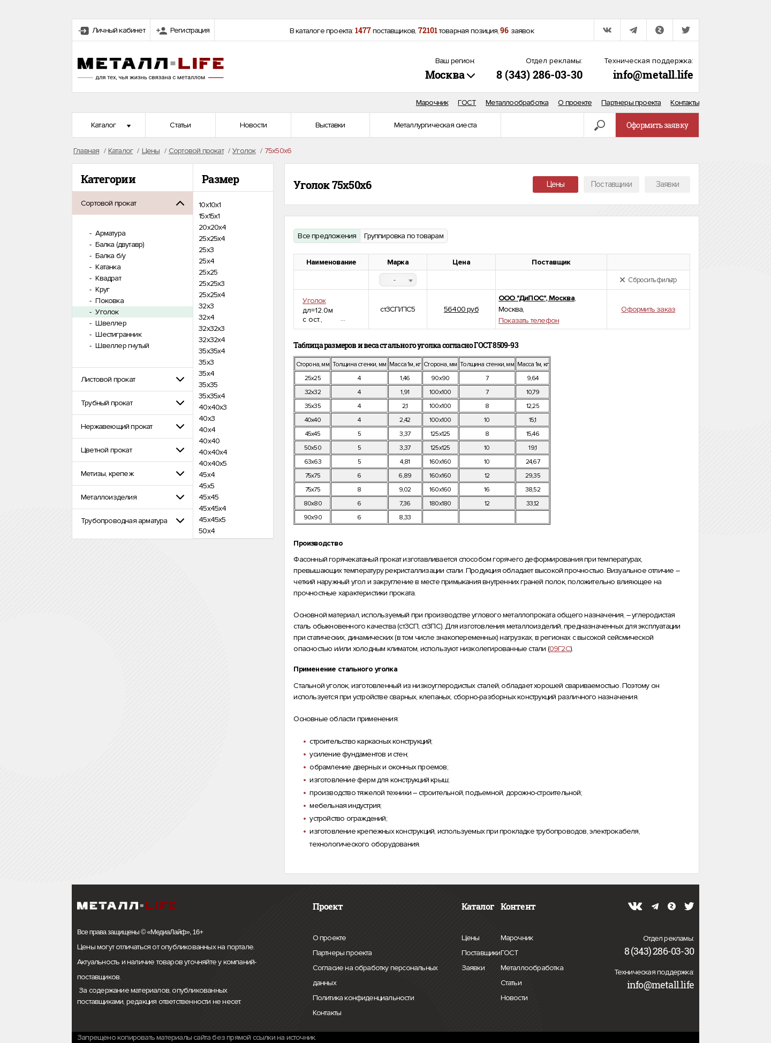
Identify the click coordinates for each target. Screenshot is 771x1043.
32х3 (206, 306)
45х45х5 (212, 519)
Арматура (109, 233)
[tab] (132, 203)
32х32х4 (212, 339)
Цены (556, 184)
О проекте (575, 102)
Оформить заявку (657, 125)
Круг (101, 289)
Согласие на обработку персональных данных (375, 977)
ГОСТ (467, 102)
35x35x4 (212, 351)
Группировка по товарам (403, 235)
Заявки (667, 184)
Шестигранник (117, 334)
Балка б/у (109, 255)
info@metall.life (653, 74)
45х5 (206, 485)
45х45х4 (212, 508)
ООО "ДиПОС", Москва (536, 298)
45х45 (208, 497)
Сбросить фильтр (648, 280)
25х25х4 (212, 294)
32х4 (206, 317)
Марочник (432, 102)
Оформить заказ (648, 309)
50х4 (207, 530)
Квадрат (107, 278)
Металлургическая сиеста (435, 125)
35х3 (206, 362)
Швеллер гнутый (121, 345)
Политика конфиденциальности (363, 998)
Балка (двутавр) (119, 244)
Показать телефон (528, 320)
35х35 (208, 384)
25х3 (206, 249)
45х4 (207, 474)
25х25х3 (211, 283)
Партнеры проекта (631, 102)
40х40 (209, 440)
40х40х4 (213, 452)
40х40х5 (212, 463)
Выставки (330, 125)
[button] (132, 203)
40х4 (207, 429)
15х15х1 (209, 216)
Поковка (109, 300)
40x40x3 (212, 407)
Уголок (106, 311)
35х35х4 (212, 395)
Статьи (180, 125)
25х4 (206, 261)
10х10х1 (210, 204)
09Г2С (559, 648)
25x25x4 (212, 238)
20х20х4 (212, 227)
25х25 (208, 272)
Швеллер (110, 323)
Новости (253, 125)
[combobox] (398, 279)
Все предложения (327, 235)
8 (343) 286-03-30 (539, 74)
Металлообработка (517, 102)
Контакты (684, 102)
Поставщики (611, 184)
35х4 (206, 373)
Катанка (107, 266)
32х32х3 (211, 328)
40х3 (207, 418)
